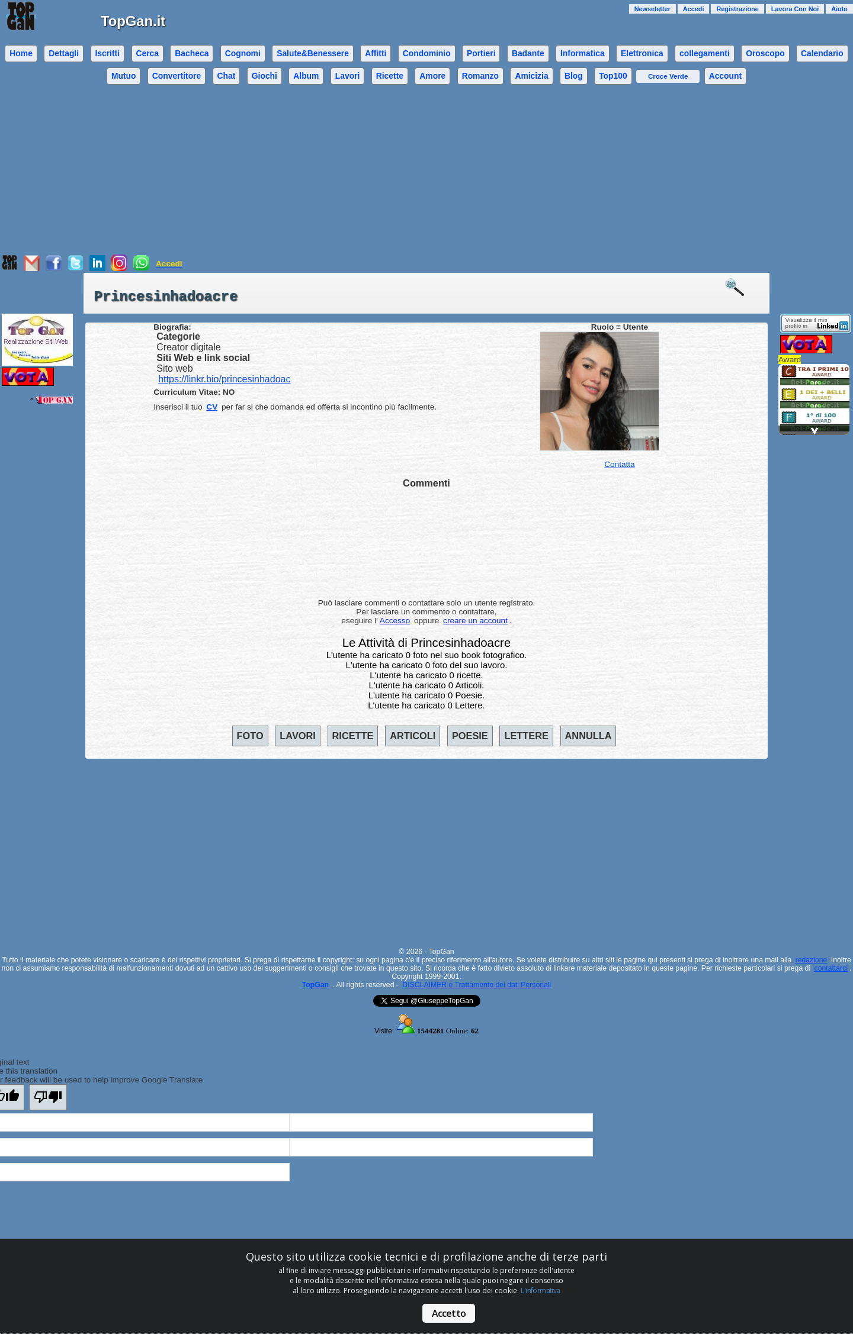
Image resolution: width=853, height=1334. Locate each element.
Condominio (427, 53)
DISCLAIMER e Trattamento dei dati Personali (476, 985)
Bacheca (192, 53)
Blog (574, 75)
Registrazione (737, 8)
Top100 (613, 75)
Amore (432, 75)
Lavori (347, 75)
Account (725, 75)
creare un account (475, 620)
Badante (528, 53)
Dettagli (64, 53)
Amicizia (531, 75)
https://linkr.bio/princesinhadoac (224, 379)
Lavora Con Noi (795, 8)
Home (21, 53)
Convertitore (176, 75)
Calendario (822, 53)
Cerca (147, 53)
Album (306, 75)
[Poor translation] (48, 1097)
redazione (812, 960)
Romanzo (480, 75)
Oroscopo (765, 53)
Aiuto (839, 8)
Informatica (582, 53)
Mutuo (123, 75)
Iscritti (107, 53)
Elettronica (642, 53)
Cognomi (243, 53)
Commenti (426, 483)
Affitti (375, 53)
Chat (226, 75)
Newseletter (652, 8)
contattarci (831, 968)
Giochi (264, 75)
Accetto (449, 1313)
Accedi (693, 8)
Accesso (395, 620)
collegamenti (704, 53)
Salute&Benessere (313, 53)
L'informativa (540, 1290)
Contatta (619, 464)
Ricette (389, 75)
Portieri (481, 53)
